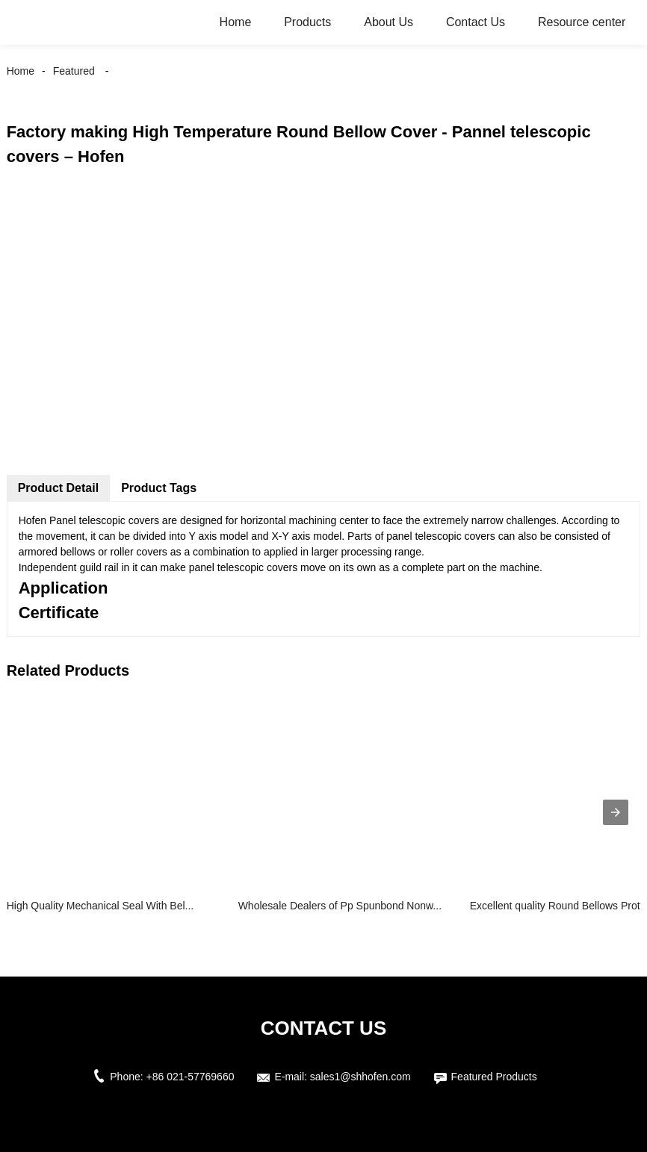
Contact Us (475, 22)
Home (236, 22)
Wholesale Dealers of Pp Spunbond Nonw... (340, 906)
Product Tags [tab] (158, 488)
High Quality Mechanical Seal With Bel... (100, 906)
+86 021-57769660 (190, 1077)
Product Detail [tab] (58, 488)
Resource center (581, 22)
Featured (74, 71)
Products (307, 22)
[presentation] (615, 812)
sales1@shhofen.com (360, 1077)
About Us (388, 22)
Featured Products (494, 1077)
